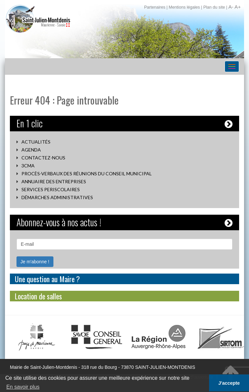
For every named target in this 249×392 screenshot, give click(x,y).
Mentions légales (184, 7)
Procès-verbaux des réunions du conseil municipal (86, 173)
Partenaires (154, 7)
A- (230, 7)
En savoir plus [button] (23, 387)
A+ (237, 7)
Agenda (31, 149)
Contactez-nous (43, 157)
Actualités (35, 142)
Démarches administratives (57, 197)
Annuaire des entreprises (53, 181)
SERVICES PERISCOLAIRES (50, 189)
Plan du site (214, 7)
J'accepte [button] (229, 383)
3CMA (28, 165)
